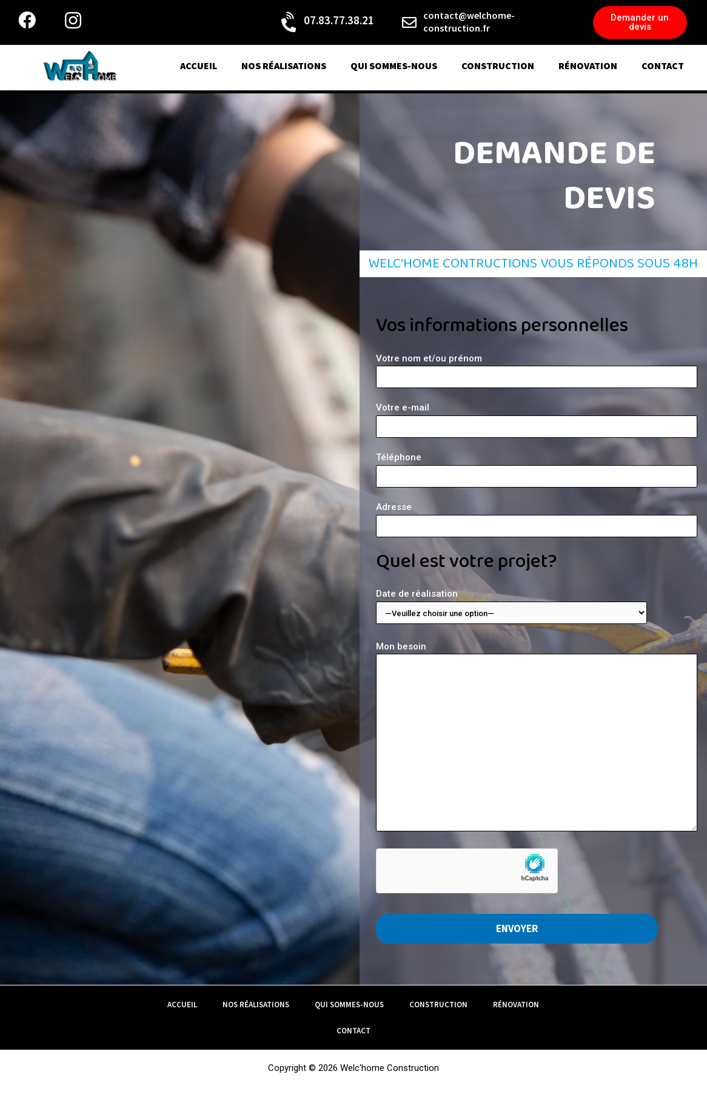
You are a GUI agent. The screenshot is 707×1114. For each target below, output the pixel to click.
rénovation (587, 65)
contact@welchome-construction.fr (469, 21)
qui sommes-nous (393, 65)
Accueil (198, 65)
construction (497, 65)
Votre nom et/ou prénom (536, 371)
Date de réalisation (536, 606)
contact (663, 65)
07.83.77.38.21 (339, 20)
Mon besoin (536, 739)
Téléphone (536, 470)
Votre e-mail (536, 420)
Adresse (536, 519)
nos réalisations (283, 65)
